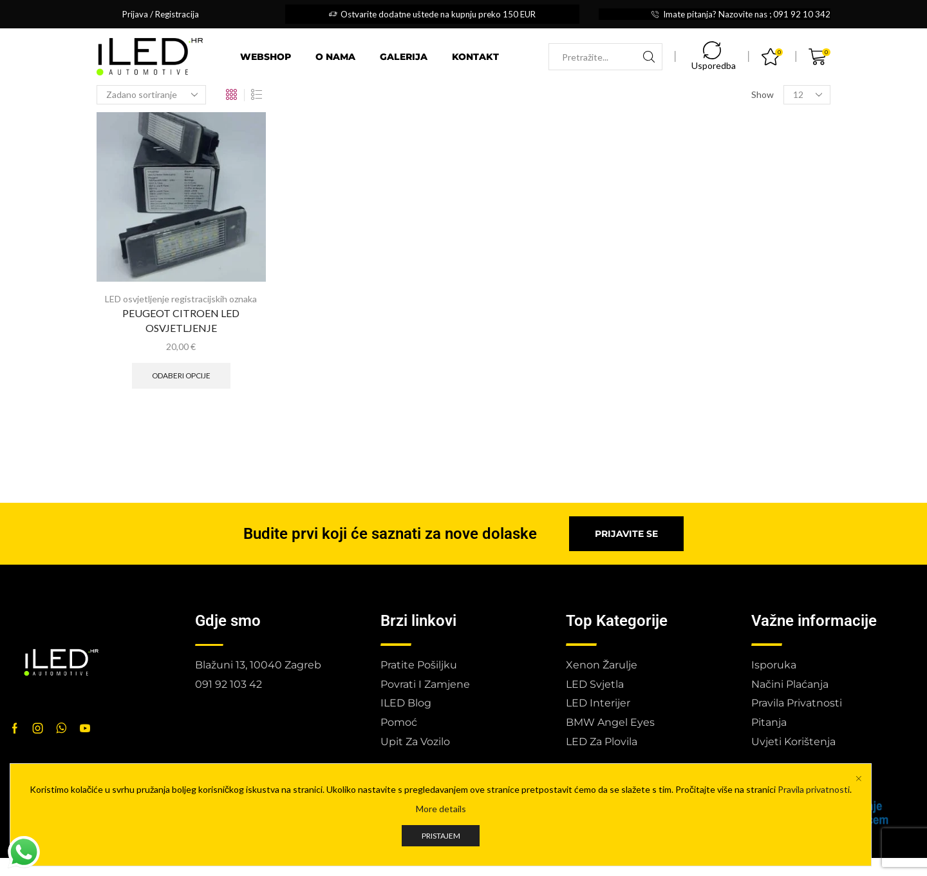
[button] (626, 533)
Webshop (265, 57)
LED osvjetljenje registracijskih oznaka (181, 298)
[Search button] (649, 57)
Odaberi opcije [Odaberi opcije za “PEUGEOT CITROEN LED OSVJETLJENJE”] (181, 375)
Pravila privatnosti (814, 789)
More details (441, 808)
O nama (335, 57)
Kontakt (475, 57)
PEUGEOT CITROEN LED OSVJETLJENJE (180, 321)
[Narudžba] (151, 94)
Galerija (403, 57)
